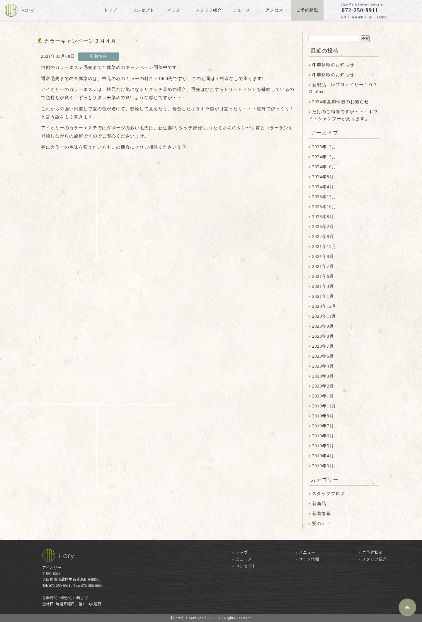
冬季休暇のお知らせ (333, 64)
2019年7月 (323, 426)
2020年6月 (323, 356)
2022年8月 (323, 236)
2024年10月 (324, 166)
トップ (242, 552)
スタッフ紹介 (374, 559)
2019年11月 (324, 406)
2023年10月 (324, 206)
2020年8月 (323, 336)
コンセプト (246, 566)
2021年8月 (323, 256)
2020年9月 (323, 326)
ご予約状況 (372, 552)
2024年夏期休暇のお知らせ (340, 101)
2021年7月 (323, 266)
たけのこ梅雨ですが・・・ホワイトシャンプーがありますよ (343, 115)
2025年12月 (324, 147)
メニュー (307, 552)
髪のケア (321, 523)
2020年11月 (324, 316)
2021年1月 (323, 296)
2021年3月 (323, 286)
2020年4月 (323, 366)
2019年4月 (323, 455)
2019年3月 (323, 465)
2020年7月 (323, 346)
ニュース (244, 559)
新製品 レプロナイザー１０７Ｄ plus (343, 88)
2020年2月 (323, 386)
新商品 (319, 503)
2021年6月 (323, 276)
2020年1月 (323, 396)
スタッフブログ (328, 493)
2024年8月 (323, 176)
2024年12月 (324, 156)
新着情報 (321, 513)
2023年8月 (323, 216)
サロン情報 (309, 559)
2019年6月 (323, 436)
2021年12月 (324, 246)
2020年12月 (324, 306)
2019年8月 (323, 416)
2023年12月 (324, 196)
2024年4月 (323, 186)
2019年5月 (323, 445)
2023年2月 (323, 226)
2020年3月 (323, 376)
